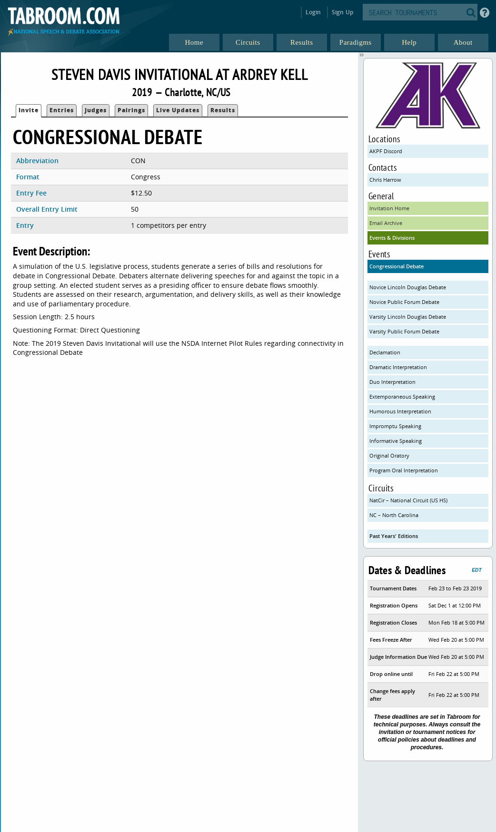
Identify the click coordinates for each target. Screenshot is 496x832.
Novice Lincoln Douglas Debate (407, 287)
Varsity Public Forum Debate (404, 331)
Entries (62, 110)
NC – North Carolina (393, 515)
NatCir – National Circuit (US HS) (408, 500)
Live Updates (177, 110)
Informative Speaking (395, 440)
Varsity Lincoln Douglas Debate (407, 316)
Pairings (131, 110)
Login (313, 12)
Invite (29, 110)
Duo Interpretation (392, 381)
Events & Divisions (392, 237)
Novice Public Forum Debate (404, 301)
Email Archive (385, 222)
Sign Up (342, 12)
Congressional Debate (396, 266)
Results (222, 110)
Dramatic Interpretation (398, 367)
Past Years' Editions (393, 535)
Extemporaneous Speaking (402, 396)
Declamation (384, 352)
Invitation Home (389, 208)
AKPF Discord (385, 151)
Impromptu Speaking (395, 426)
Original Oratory (389, 455)
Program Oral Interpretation (403, 470)
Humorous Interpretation (400, 411)
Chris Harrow (385, 179)
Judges (96, 110)
